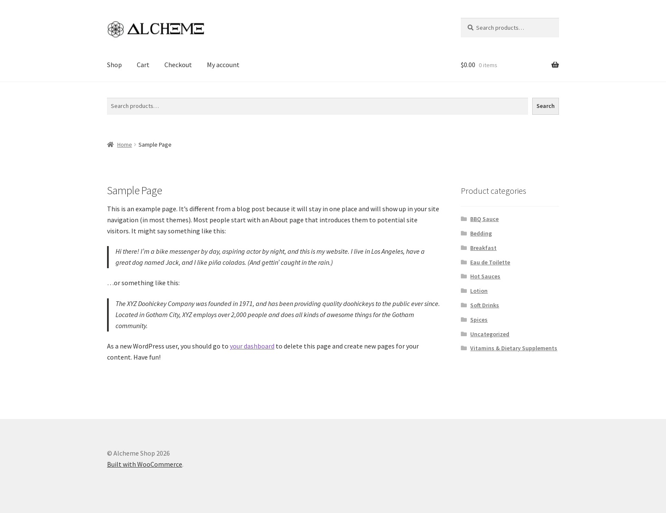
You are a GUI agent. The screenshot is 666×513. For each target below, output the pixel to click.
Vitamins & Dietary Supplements (513, 348)
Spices (479, 319)
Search (116, 92)
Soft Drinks (484, 305)
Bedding (481, 233)
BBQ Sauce (484, 219)
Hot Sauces (485, 276)
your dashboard (252, 346)
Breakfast (483, 248)
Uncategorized (489, 334)
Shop (114, 64)
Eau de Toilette (490, 262)
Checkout (178, 64)
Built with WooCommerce (144, 464)
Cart (143, 64)
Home (124, 144)
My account (223, 64)
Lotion (479, 291)
